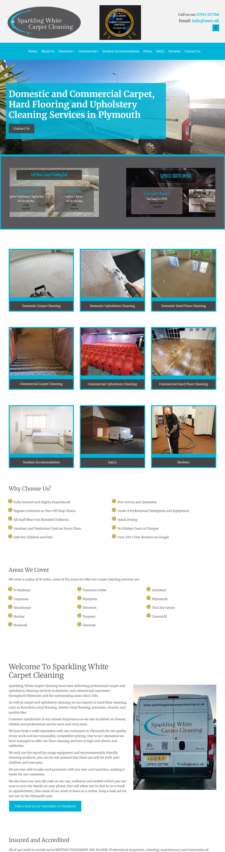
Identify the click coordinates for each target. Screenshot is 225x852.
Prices (147, 51)
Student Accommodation (120, 51)
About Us (48, 51)
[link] (65, 51)
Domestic (65, 51)
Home (32, 51)
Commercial (87, 51)
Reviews (174, 51)
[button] (21, 128)
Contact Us (192, 51)
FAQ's (160, 51)
